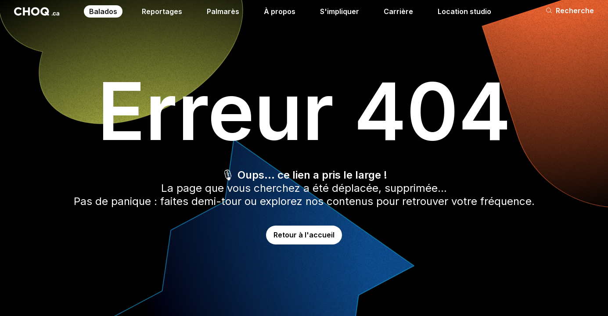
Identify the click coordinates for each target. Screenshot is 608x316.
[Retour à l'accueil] (36, 11)
